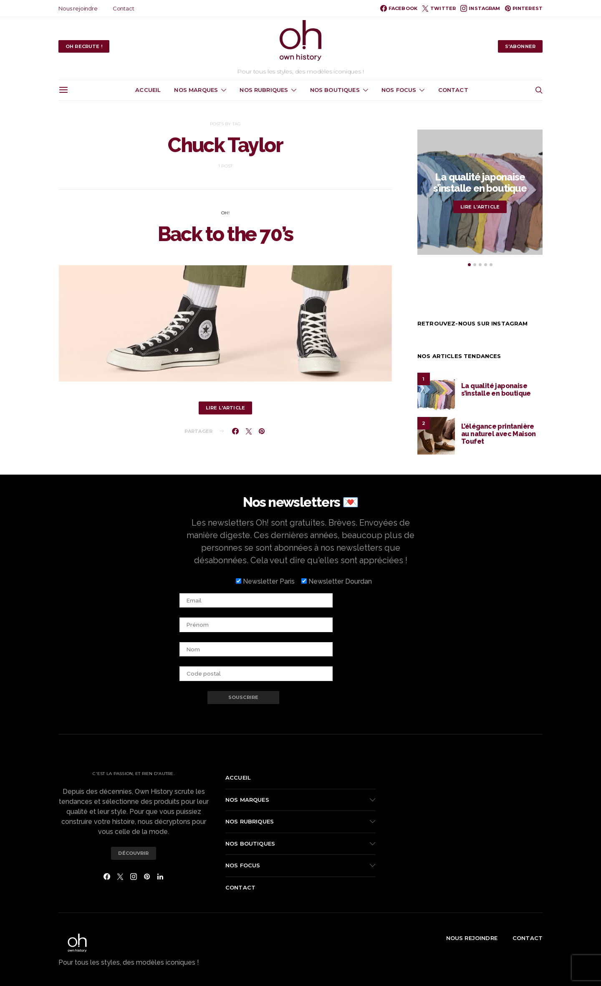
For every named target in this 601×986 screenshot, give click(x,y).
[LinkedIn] (160, 876)
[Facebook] (398, 8)
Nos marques (196, 89)
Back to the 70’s (225, 234)
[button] (469, 264)
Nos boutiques (335, 89)
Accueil (148, 89)
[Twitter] (439, 8)
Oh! (225, 213)
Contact (123, 8)
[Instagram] (480, 8)
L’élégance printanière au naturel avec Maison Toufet (498, 433)
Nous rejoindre (78, 8)
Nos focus (398, 89)
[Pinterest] (524, 8)
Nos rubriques (264, 89)
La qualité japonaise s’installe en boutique (480, 182)
